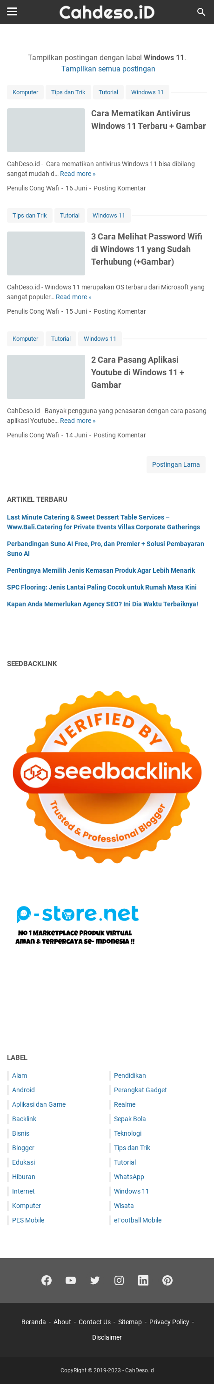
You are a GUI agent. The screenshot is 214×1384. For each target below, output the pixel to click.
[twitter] (95, 1280)
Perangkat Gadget (140, 1090)
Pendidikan (130, 1075)
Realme (124, 1104)
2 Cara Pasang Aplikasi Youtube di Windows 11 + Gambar (137, 372)
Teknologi (127, 1133)
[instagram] (119, 1280)
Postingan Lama (176, 464)
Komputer (25, 92)
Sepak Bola (130, 1119)
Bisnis (20, 1133)
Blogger (23, 1148)
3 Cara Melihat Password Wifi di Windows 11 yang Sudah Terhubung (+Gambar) (146, 249)
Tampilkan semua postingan (108, 68)
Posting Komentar (120, 188)
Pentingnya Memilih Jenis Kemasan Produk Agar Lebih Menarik (101, 570)
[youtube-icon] (70, 1280)
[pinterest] (167, 1280)
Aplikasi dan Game (39, 1104)
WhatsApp (129, 1176)
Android (23, 1090)
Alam (19, 1075)
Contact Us (95, 1322)
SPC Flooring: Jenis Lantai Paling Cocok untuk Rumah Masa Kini (102, 587)
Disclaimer (107, 1337)
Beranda (33, 1322)
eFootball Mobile (137, 1220)
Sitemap (130, 1322)
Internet (23, 1191)
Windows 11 (147, 92)
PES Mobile (28, 1220)
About (62, 1322)
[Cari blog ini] (201, 12)
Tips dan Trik (68, 92)
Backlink (24, 1119)
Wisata (124, 1205)
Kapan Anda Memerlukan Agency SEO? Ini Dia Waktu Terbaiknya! (102, 604)
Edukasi (23, 1162)
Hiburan (23, 1176)
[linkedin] (143, 1280)
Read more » (78, 173)
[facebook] (46, 1280)
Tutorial (108, 92)
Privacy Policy (169, 1322)
